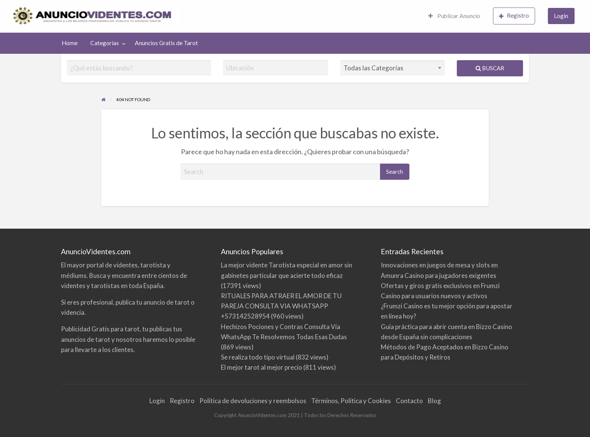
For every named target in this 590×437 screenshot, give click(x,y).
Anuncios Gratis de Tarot (166, 42)
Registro (514, 15)
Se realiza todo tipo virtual (258, 357)
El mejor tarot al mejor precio (261, 367)
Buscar (490, 68)
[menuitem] (454, 16)
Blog (434, 401)
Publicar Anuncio (454, 15)
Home (70, 42)
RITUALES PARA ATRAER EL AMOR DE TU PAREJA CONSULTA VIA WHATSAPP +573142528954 (281, 306)
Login (561, 15)
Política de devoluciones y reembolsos (252, 401)
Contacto (409, 401)
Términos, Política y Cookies (351, 401)
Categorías (104, 42)
